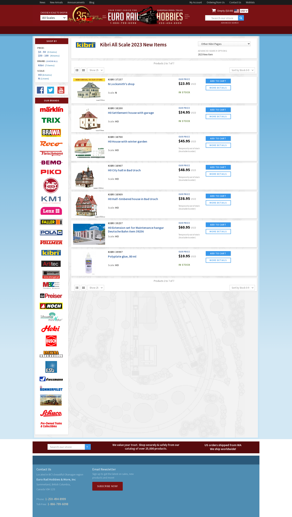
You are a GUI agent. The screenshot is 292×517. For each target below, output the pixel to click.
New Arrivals (56, 2)
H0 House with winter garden (127, 141)
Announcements (76, 2)
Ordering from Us (216, 2)
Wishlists (250, 2)
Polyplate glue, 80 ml (122, 256)
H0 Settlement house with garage (131, 113)
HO (45, 75)
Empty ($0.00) (225, 10)
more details (218, 87)
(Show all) (52, 61)
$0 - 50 (47, 52)
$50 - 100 (49, 55)
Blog (91, 2)
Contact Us (235, 2)
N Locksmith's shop (121, 84)
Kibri (46, 65)
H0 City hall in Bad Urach (124, 170)
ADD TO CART (218, 80)
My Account (196, 2)
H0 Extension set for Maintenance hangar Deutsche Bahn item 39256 (136, 229)
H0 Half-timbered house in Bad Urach (133, 199)
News (42, 2)
